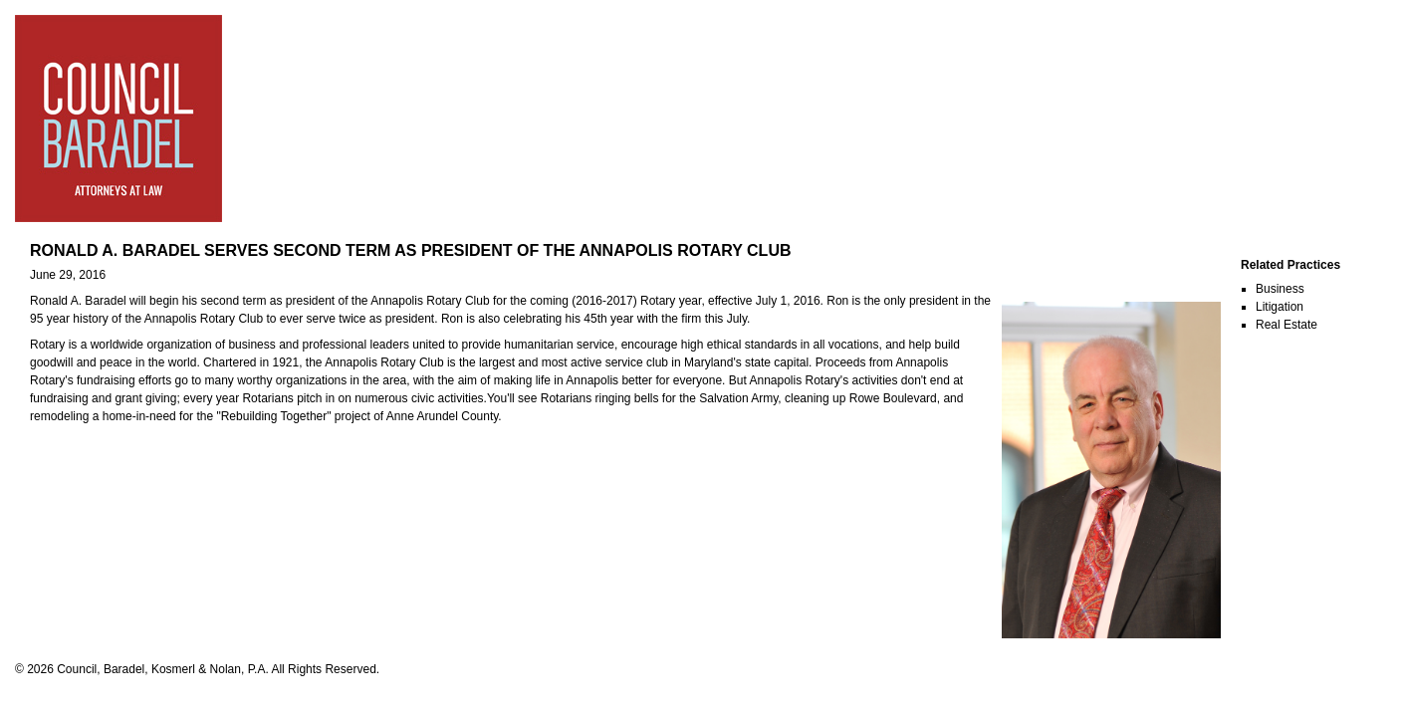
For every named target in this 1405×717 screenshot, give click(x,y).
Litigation (1279, 307)
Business (1280, 289)
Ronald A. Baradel (78, 301)
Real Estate (1286, 325)
